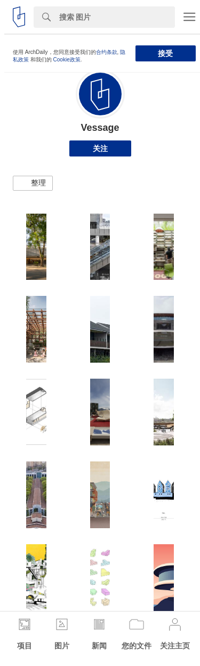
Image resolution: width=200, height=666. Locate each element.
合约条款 (106, 52)
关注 (100, 148)
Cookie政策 (67, 59)
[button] (33, 183)
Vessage (100, 127)
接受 (165, 53)
